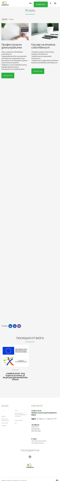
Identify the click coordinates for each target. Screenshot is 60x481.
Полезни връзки (18, 419)
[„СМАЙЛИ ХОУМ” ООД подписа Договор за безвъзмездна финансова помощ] (17, 362)
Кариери (3, 415)
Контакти (4, 424)
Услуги (3, 409)
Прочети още (7, 75)
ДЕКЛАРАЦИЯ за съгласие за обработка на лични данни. (21, 414)
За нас (16, 409)
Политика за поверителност (5, 418)
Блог (16, 422)
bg (30, 3)
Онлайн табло (4, 422)
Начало (4, 19)
